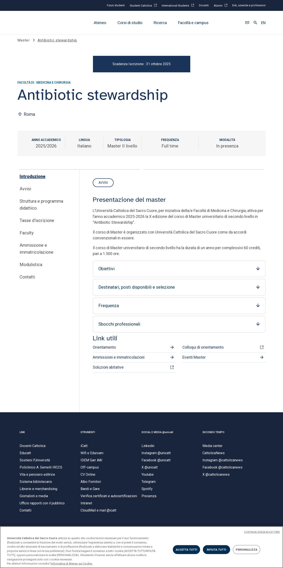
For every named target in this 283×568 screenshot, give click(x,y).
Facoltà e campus (193, 22)
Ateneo (100, 22)
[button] (247, 22)
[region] (141, 547)
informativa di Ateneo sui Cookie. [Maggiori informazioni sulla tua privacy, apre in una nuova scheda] (72, 563)
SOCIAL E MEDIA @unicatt (157, 436)
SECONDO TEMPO (213, 436)
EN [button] (263, 23)
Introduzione (32, 181)
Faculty (27, 237)
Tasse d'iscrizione (37, 225)
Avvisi (25, 193)
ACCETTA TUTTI (186, 549)
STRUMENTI (88, 436)
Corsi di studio (130, 22)
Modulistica (31, 269)
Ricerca (160, 22)
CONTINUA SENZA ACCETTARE (262, 532)
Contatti (27, 281)
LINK (22, 436)
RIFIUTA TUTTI (216, 549)
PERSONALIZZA (247, 549)
